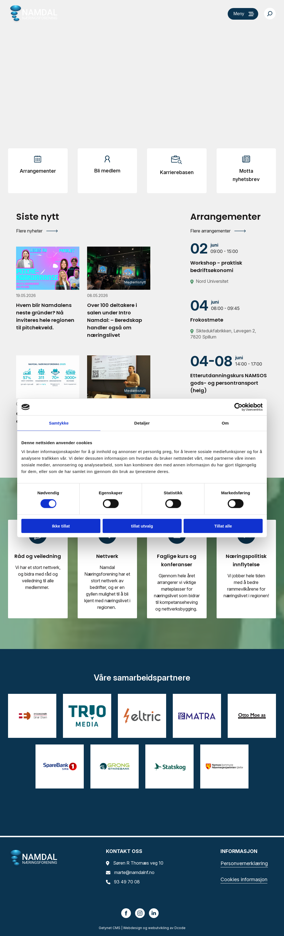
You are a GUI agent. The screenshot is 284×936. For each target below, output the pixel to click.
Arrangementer (38, 171)
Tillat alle (223, 525)
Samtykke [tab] (59, 423)
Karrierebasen (177, 172)
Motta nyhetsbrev (246, 175)
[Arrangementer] (38, 166)
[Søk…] (270, 13)
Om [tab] (225, 423)
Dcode (180, 928)
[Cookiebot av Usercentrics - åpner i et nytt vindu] (238, 407)
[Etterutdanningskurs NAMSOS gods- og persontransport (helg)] (229, 374)
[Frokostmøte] (229, 311)
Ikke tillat (61, 525)
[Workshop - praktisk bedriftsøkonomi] (229, 257)
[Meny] (243, 14)
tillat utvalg (142, 525)
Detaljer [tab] (142, 423)
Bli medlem (107, 171)
